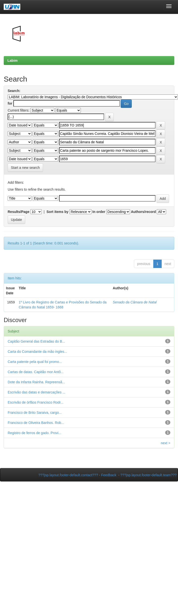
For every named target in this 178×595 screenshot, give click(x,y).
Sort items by (57, 212)
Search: (14, 91)
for (10, 103)
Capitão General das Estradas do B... (36, 341)
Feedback (108, 475)
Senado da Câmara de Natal (134, 302)
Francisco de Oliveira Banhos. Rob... (36, 423)
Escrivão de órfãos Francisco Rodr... (36, 402)
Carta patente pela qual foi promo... (35, 362)
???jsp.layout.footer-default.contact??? (68, 475)
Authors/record (143, 212)
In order (98, 212)
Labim (12, 60)
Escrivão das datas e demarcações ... (36, 392)
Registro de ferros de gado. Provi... (34, 433)
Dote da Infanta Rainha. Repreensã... (36, 382)
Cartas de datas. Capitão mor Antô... (36, 372)
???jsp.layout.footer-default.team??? (148, 475)
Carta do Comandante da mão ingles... (37, 352)
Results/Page (18, 212)
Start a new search (25, 168)
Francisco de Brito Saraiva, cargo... (35, 413)
